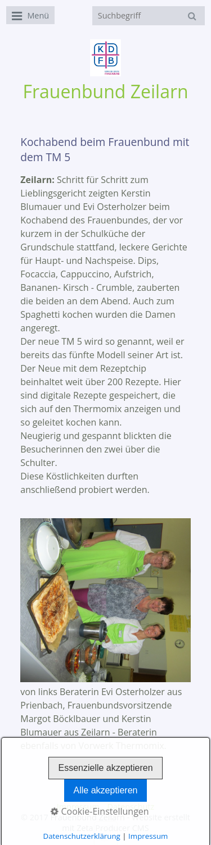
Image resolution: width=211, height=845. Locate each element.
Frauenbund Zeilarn (105, 91)
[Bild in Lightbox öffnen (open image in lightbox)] (105, 600)
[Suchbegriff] (148, 15)
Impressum (78, 806)
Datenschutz (130, 806)
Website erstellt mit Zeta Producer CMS (126, 822)
